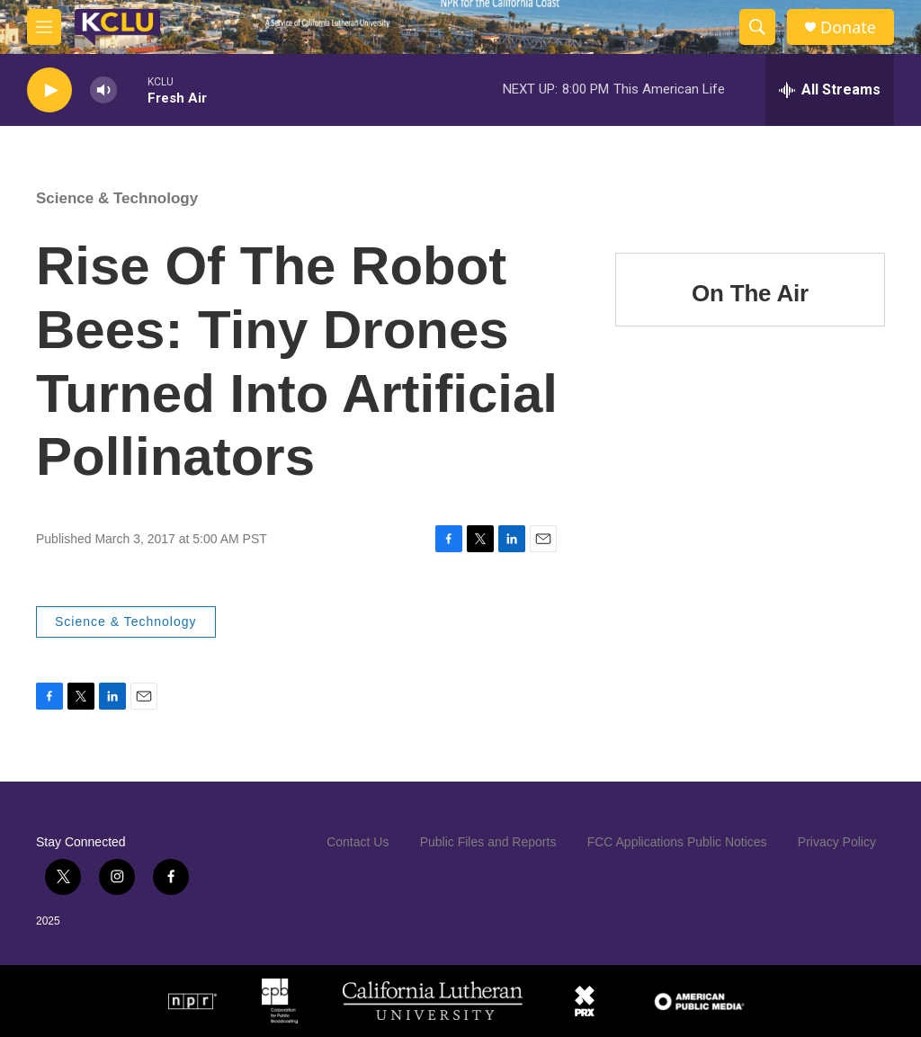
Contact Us (357, 842)
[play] (49, 90)
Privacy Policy (837, 842)
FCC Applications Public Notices (677, 842)
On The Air (750, 293)
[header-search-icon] (757, 27)
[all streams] (829, 90)
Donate (848, 27)
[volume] (103, 90)
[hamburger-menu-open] (44, 27)
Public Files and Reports (488, 842)
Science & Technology (117, 198)
